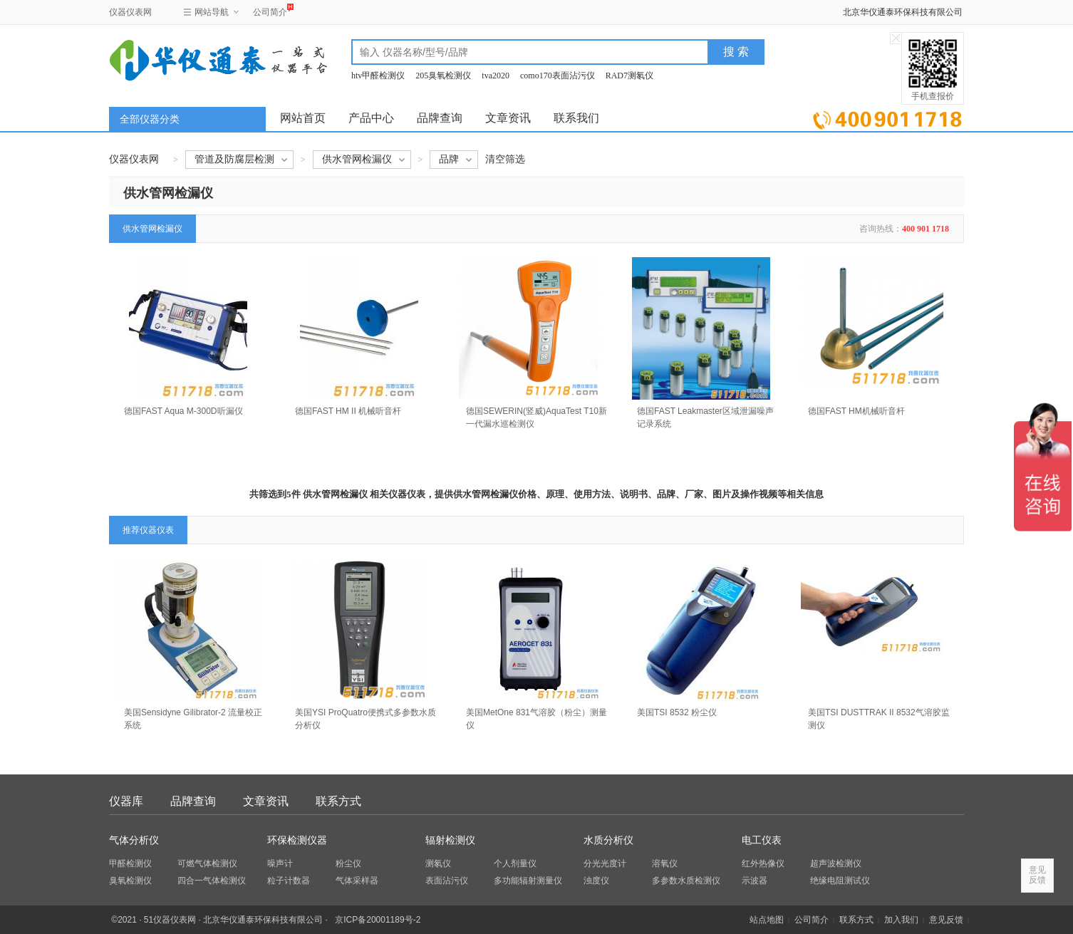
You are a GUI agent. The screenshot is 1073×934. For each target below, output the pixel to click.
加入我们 (901, 920)
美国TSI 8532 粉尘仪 (677, 712)
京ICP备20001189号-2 (377, 920)
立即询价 (887, 117)
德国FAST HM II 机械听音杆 (348, 411)
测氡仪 (438, 863)
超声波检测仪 (835, 863)
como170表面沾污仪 (557, 76)
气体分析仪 (134, 840)
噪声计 (280, 863)
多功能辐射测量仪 (528, 881)
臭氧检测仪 (130, 881)
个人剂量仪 (515, 863)
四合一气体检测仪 (211, 881)
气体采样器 (357, 881)
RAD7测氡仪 (629, 76)
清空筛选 (505, 159)
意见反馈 (946, 920)
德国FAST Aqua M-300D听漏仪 (183, 411)
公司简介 (270, 10)
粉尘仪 (348, 863)
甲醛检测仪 (130, 863)
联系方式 (338, 801)
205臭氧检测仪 (443, 76)
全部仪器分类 (150, 119)
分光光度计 (605, 863)
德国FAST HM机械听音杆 (856, 411)
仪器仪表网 (130, 12)
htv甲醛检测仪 (378, 76)
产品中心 (371, 118)
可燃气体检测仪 (207, 863)
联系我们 (576, 118)
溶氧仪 (665, 863)
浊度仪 (596, 881)
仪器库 (126, 801)
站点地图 (767, 920)
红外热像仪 (763, 863)
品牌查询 (439, 118)
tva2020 (495, 76)
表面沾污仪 (446, 881)
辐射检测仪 (450, 840)
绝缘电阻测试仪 (840, 881)
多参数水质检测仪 (686, 881)
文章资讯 (508, 118)
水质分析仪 (608, 840)
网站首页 (303, 118)
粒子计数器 (288, 881)
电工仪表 (762, 840)
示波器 (754, 881)
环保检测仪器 (297, 840)
